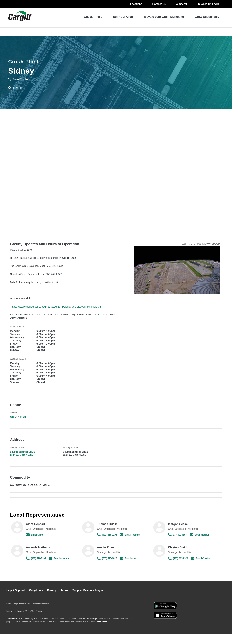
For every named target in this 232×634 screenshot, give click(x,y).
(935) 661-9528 (178, 558)
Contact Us (159, 4)
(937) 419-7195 (36, 558)
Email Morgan (199, 535)
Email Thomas (130, 535)
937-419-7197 (177, 535)
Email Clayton (200, 558)
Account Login (208, 4)
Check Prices (93, 16)
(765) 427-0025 (107, 558)
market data (14, 619)
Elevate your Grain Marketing (164, 16)
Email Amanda (59, 558)
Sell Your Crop (123, 16)
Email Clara (34, 535)
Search (182, 4)
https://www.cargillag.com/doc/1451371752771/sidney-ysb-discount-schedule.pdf (56, 306)
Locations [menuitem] (136, 4)
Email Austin (129, 558)
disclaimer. (102, 622)
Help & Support (16, 590)
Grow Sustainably (207, 16)
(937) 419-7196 (107, 535)
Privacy (52, 590)
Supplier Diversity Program (88, 590)
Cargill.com (36, 590)
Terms (65, 590)
